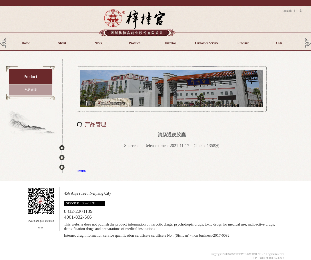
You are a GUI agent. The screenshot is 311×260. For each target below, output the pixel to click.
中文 (299, 10)
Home (26, 43)
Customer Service (207, 43)
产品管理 (30, 90)
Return (81, 171)
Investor (170, 43)
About (62, 43)
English (288, 10)
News (98, 43)
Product (134, 43)
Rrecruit (243, 43)
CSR (279, 43)
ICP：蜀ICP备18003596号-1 (268, 258)
